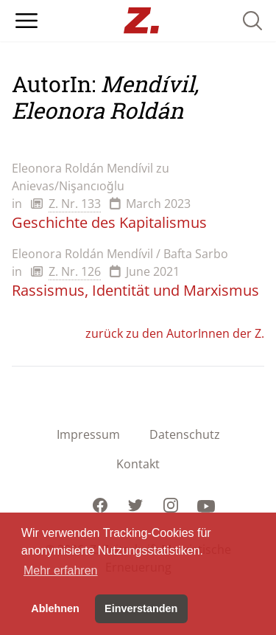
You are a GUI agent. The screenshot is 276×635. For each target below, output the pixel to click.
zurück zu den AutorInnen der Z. (174, 333)
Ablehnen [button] (55, 608)
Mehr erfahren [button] (61, 570)
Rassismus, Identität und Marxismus (135, 290)
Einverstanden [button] (141, 608)
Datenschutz (184, 434)
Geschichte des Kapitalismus (109, 222)
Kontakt (138, 464)
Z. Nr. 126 (75, 271)
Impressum (88, 434)
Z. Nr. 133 (75, 203)
